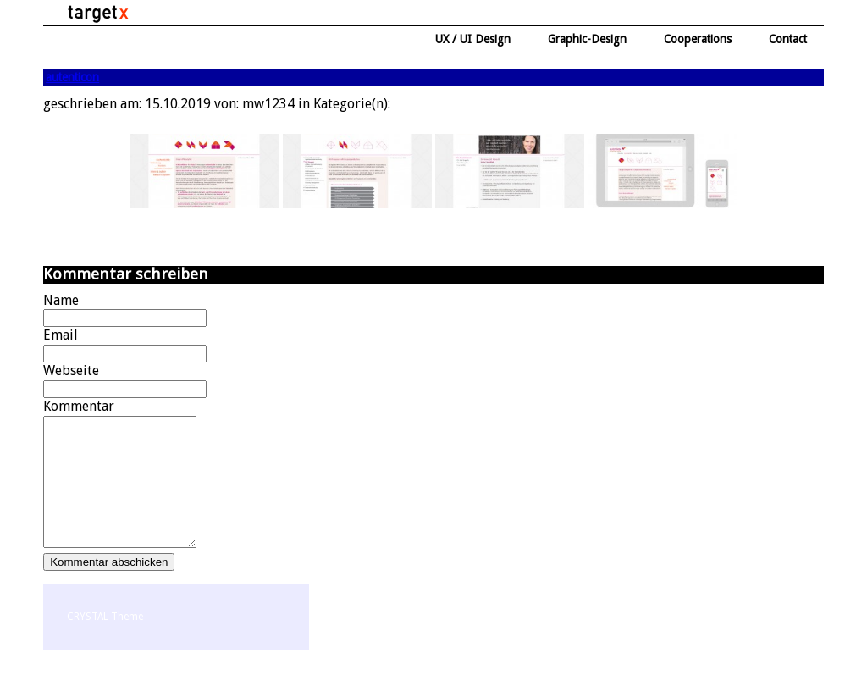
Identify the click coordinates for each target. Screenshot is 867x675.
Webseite (71, 370)
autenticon (72, 77)
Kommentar (78, 406)
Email (60, 335)
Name (61, 300)
